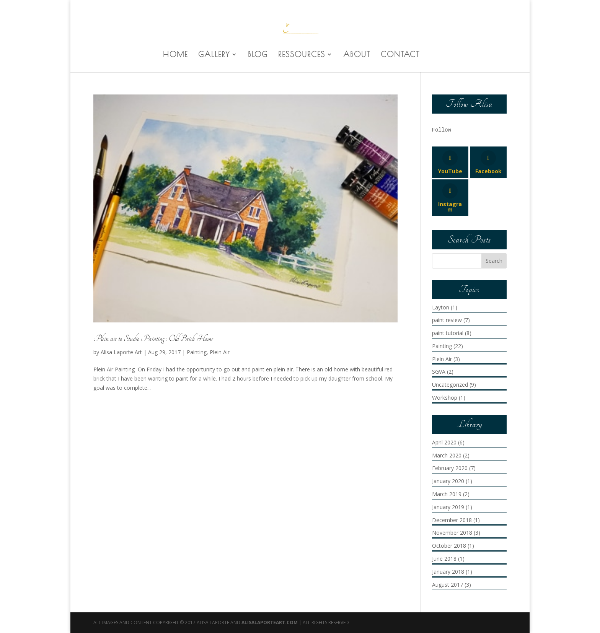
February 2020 (450, 468)
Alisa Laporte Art (121, 352)
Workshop (444, 397)
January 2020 (448, 481)
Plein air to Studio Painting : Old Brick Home (153, 339)
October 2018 (449, 545)
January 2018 (448, 571)
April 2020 (444, 442)
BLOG (258, 55)
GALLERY (214, 55)
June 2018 (444, 558)
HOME (175, 55)
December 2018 (452, 520)
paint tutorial (447, 333)
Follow (441, 130)
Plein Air (220, 352)
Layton (440, 307)
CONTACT (400, 55)
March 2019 (446, 494)
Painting (197, 352)
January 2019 (448, 507)
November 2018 (452, 532)
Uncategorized (450, 384)
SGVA (438, 371)
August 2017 (447, 584)
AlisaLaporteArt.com (270, 622)
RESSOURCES (301, 55)
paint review (447, 320)
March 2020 (446, 455)
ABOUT (356, 55)
